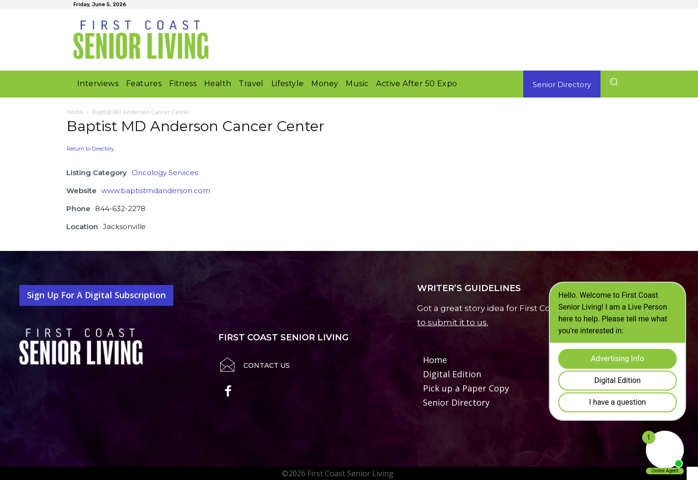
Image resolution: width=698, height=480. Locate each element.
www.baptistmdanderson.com (155, 190)
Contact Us (266, 365)
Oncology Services (165, 172)
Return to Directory (90, 148)
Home (75, 112)
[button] (613, 82)
